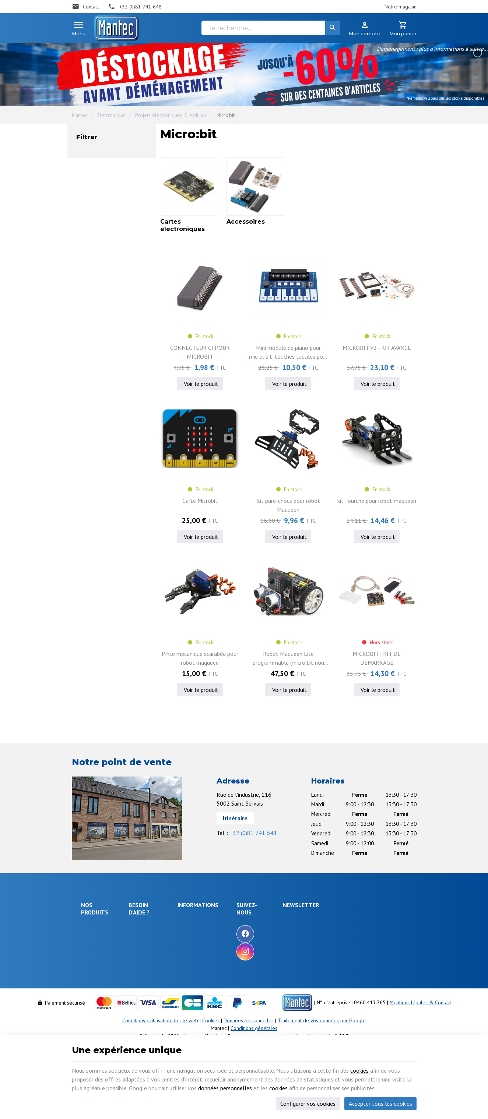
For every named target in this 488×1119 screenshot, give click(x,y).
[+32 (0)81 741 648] (134, 6)
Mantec (79, 115)
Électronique (111, 115)
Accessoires (106, 180)
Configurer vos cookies (308, 1103)
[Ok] (398, 926)
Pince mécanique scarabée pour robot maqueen (200, 658)
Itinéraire (235, 818)
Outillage (91, 974)
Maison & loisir (97, 1004)
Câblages (91, 984)
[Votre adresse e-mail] (363, 926)
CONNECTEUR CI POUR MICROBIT (200, 352)
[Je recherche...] (270, 28)
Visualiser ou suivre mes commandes (159, 976)
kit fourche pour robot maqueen (376, 500)
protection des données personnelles (356, 963)
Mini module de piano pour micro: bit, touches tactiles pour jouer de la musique (288, 352)
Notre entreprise (239, 919)
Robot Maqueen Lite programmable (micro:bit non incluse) (288, 658)
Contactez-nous (237, 949)
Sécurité (90, 947)
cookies (359, 1070)
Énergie (89, 937)
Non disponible (109, 214)
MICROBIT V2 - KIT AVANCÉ (377, 347)
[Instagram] (289, 951)
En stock (102, 227)
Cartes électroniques (117, 167)
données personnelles (225, 1088)
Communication (97, 994)
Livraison (142, 937)
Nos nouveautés (238, 939)
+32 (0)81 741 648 (253, 832)
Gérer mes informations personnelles (158, 1011)
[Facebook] (289, 934)
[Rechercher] (332, 28)
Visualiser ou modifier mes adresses (161, 994)
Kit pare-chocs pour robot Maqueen (288, 505)
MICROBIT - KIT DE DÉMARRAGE (376, 658)
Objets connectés (92, 960)
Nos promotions (238, 929)
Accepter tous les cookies (380, 1103)
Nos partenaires (238, 959)
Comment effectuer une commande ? (158, 923)
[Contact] (85, 6)
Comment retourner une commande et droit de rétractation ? (158, 955)
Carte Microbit (200, 500)
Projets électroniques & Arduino (170, 115)
